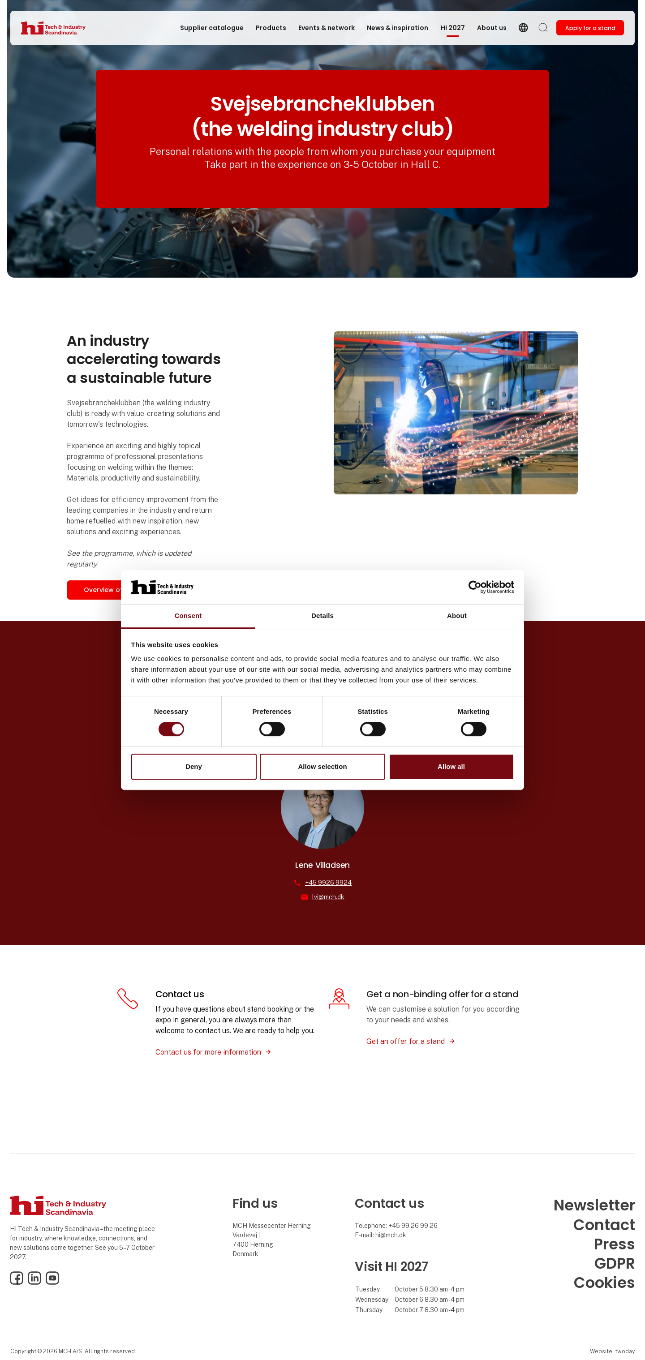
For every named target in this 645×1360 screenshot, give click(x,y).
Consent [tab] (188, 616)
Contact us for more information (208, 1052)
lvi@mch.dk (328, 897)
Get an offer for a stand (405, 1041)
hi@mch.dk (390, 1235)
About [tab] (457, 616)
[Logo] (57, 27)
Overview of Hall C (114, 589)
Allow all (451, 766)
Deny (193, 766)
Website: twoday (612, 1351)
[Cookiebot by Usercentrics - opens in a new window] (475, 587)
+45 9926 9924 (328, 882)
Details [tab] (322, 616)
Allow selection (322, 766)
